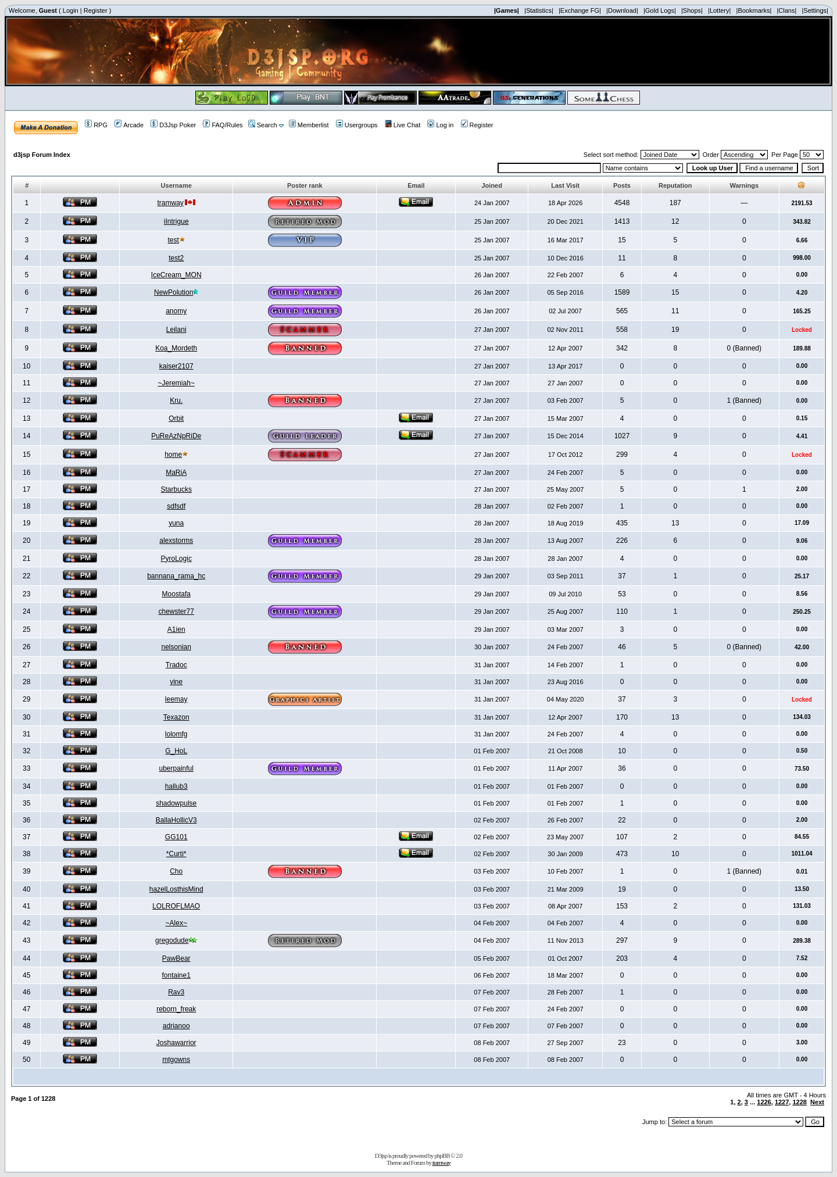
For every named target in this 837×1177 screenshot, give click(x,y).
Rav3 (176, 992)
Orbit (176, 418)
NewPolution (173, 292)
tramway (171, 203)
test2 (176, 258)
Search (262, 124)
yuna (176, 523)
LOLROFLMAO (176, 906)
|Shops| (692, 10)
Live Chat (402, 124)
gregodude (171, 940)
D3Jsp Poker (173, 124)
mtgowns (176, 1060)
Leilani (176, 329)
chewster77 (176, 611)
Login (70, 10)
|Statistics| (538, 10)
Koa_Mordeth (176, 348)
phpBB (441, 1155)
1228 (799, 1102)
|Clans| (786, 10)
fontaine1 (176, 975)
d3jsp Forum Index (41, 154)
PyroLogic (176, 558)
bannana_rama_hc (176, 576)
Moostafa (176, 594)
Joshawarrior (176, 1043)
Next (817, 1102)
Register (96, 10)
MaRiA (176, 472)
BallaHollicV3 (176, 820)
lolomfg (176, 734)
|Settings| (815, 10)
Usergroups (357, 124)
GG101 (176, 837)
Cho (176, 871)
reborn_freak (176, 1009)
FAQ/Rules (222, 124)
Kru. (176, 400)
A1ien (176, 629)
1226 (764, 1102)
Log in (440, 124)
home (173, 454)
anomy (176, 311)
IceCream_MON (176, 275)
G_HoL (176, 751)
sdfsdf (176, 506)
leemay (176, 699)
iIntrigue (176, 221)
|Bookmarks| (754, 10)
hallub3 (176, 786)
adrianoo (176, 1026)
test (173, 240)
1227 (782, 1102)
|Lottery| (719, 10)
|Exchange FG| (580, 10)
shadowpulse (176, 803)
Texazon (176, 717)
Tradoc (176, 665)
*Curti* (176, 854)
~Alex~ (176, 923)
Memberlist (309, 124)
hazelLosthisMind (176, 889)
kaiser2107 (176, 366)
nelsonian (176, 647)
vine (176, 682)
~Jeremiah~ (176, 383)
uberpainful (176, 768)
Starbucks (176, 489)
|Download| (622, 10)
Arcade (129, 124)
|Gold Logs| (659, 10)
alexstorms (176, 540)
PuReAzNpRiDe (176, 436)
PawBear (176, 958)
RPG (96, 124)
